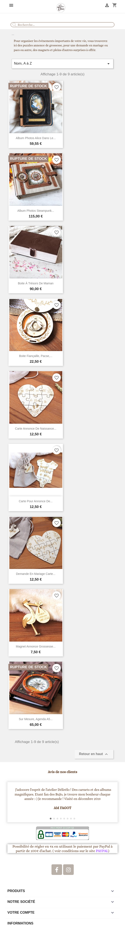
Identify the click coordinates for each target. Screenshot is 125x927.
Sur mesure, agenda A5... (36, 719)
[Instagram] (68, 869)
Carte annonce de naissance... (35, 428)
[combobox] (62, 24)
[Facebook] (56, 869)
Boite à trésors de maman (35, 283)
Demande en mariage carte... (36, 574)
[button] (12, 802)
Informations (20, 923)
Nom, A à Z (62, 63)
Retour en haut (94, 754)
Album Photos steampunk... (35, 210)
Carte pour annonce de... (36, 501)
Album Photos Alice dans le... (36, 138)
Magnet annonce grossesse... (36, 646)
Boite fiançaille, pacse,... (35, 356)
